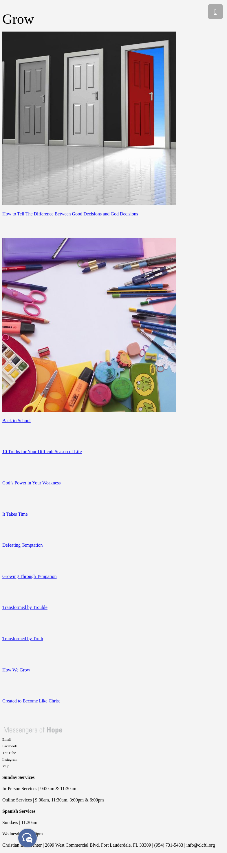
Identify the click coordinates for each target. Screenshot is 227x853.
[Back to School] (89, 410)
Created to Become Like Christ (31, 700)
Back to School (16, 420)
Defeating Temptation (22, 545)
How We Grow (16, 669)
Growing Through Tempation (29, 576)
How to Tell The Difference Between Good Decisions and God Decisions (70, 213)
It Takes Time (15, 514)
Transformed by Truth (22, 638)
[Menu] (215, 11)
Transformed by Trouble (24, 607)
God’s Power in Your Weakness (31, 482)
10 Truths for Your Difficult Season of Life (42, 451)
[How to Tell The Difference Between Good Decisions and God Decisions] (89, 203)
